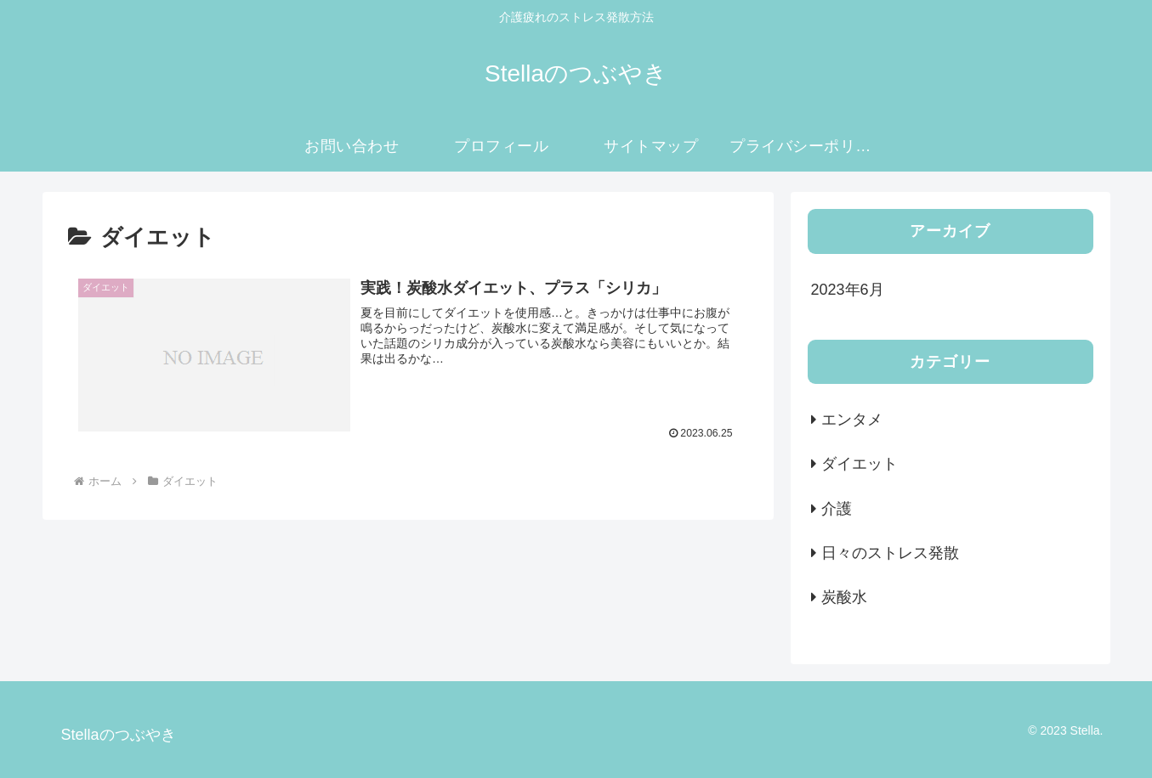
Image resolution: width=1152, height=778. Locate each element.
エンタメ (851, 419)
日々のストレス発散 (890, 552)
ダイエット (859, 463)
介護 (836, 508)
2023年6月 (847, 289)
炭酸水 (844, 597)
